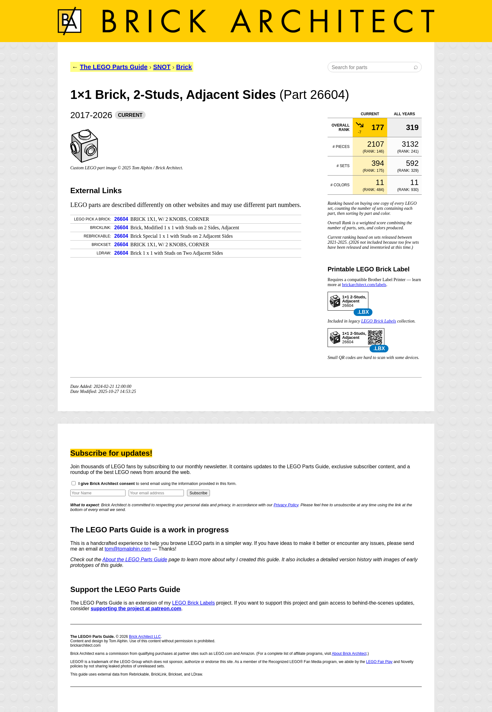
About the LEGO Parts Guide (135, 559)
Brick (184, 66)
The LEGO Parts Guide (114, 66)
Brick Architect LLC (145, 636)
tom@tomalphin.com (127, 549)
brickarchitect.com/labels (364, 284)
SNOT (162, 66)
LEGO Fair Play (379, 662)
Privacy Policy (286, 505)
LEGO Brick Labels (378, 321)
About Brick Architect (349, 653)
